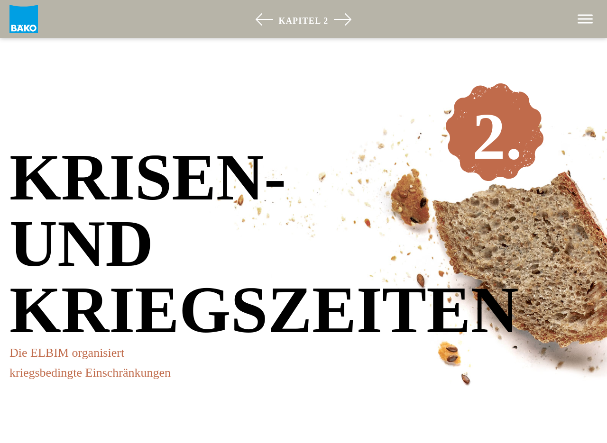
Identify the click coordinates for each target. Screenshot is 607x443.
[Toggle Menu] (585, 18)
